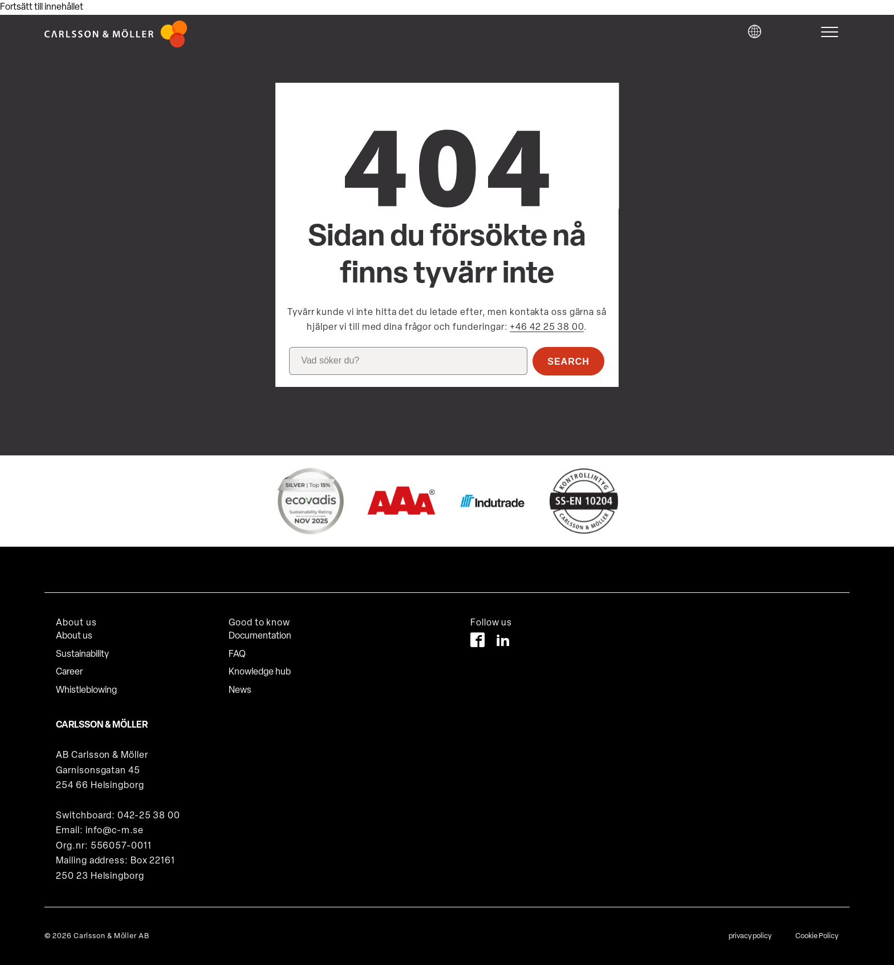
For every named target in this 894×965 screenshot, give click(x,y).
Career (69, 672)
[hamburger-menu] (832, 32)
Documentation (260, 636)
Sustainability (82, 654)
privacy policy (750, 936)
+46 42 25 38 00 (547, 327)
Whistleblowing (86, 690)
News (240, 690)
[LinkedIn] (503, 642)
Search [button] (568, 361)
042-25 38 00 (148, 816)
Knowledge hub (260, 672)
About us (74, 636)
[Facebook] (477, 642)
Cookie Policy (816, 936)
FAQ (237, 654)
